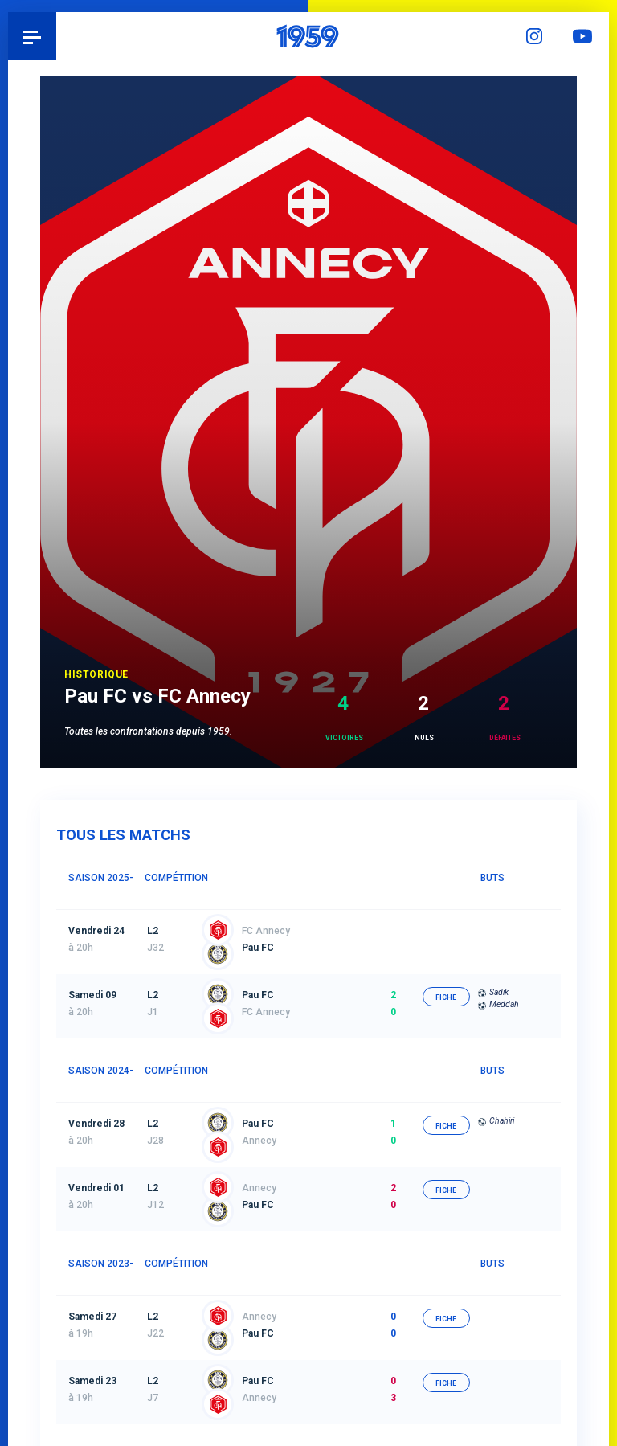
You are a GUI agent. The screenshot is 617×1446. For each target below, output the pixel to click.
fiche (451, 933)
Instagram (537, 36)
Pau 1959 (56, 36)
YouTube (585, 36)
